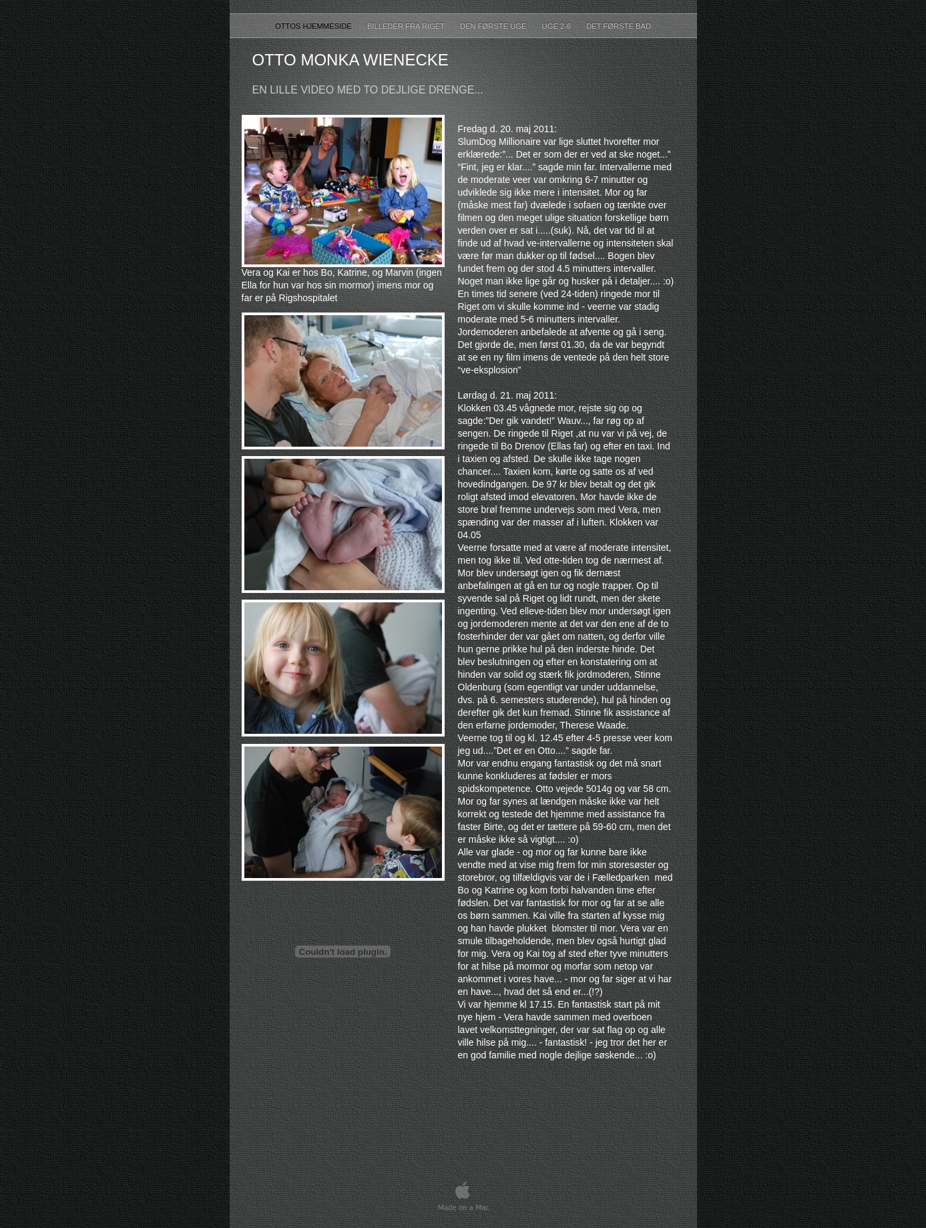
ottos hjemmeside (314, 26)
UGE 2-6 (557, 26)
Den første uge (494, 26)
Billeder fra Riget (407, 26)
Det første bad (618, 26)
